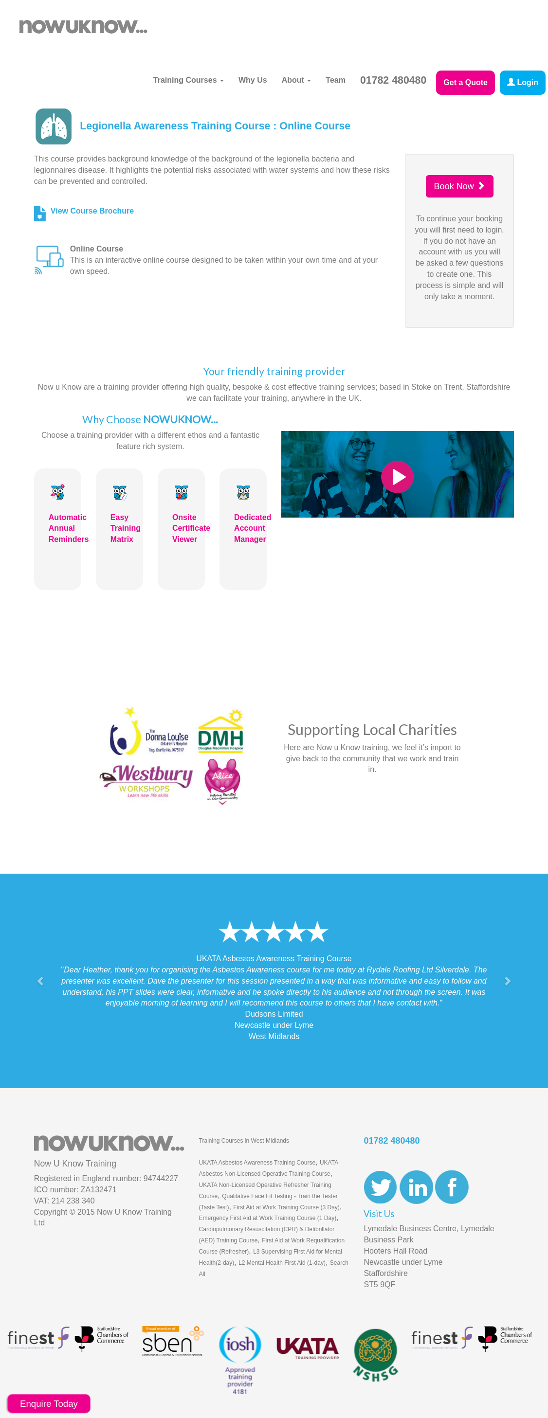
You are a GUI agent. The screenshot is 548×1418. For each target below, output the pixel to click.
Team (336, 80)
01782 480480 (393, 80)
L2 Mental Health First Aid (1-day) (282, 1262)
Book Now (459, 186)
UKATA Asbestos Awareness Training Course (257, 1162)
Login (522, 82)
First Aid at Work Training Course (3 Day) (286, 1207)
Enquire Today (49, 1404)
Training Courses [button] (188, 80)
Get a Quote (465, 82)
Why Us (252, 80)
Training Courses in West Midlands (244, 1140)
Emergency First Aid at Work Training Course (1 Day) (268, 1218)
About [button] (296, 80)
